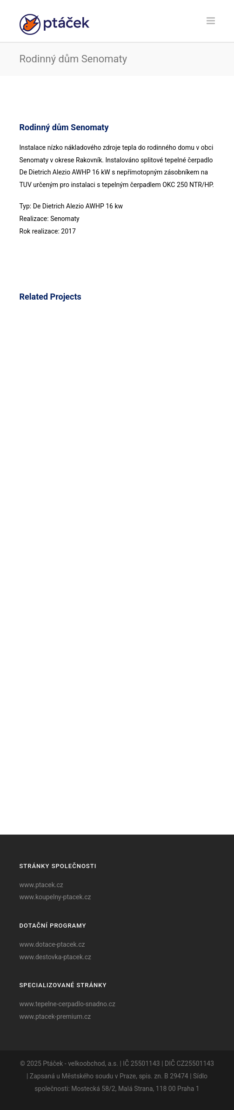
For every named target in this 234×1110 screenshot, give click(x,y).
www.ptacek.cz (41, 885)
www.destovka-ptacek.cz (56, 957)
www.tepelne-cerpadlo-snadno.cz (67, 1004)
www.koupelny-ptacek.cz (55, 897)
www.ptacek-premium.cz (55, 1016)
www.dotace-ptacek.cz (52, 944)
